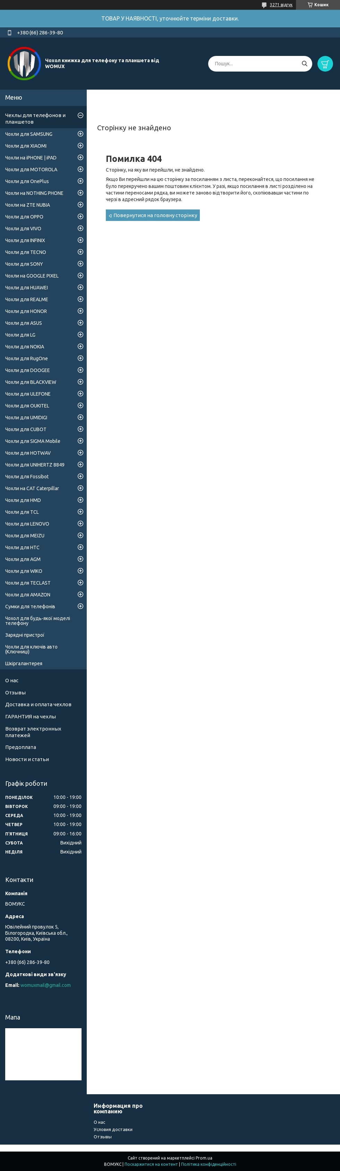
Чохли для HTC (22, 547)
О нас (11, 680)
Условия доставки (113, 1129)
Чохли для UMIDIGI (26, 417)
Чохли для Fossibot (27, 476)
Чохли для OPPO (24, 217)
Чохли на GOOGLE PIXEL (32, 276)
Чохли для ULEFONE (28, 394)
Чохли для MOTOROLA (31, 169)
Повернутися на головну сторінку (155, 215)
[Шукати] (304, 64)
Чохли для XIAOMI (25, 146)
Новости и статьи (27, 759)
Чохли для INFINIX (25, 240)
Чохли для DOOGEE (27, 370)
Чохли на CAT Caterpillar (32, 488)
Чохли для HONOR (26, 311)
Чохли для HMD (23, 500)
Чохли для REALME (26, 299)
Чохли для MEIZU (24, 535)
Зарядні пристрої (24, 635)
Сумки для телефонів (30, 606)
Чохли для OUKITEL (27, 406)
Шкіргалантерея (23, 663)
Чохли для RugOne (26, 358)
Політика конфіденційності (208, 1164)
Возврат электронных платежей (33, 732)
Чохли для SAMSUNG (28, 134)
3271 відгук (281, 4)
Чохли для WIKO (23, 571)
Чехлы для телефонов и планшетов (35, 118)
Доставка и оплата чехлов (38, 704)
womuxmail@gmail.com (45, 985)
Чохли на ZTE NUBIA (27, 205)
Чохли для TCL (22, 512)
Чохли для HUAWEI (26, 287)
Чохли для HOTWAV (28, 453)
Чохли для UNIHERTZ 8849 (35, 465)
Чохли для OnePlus (27, 181)
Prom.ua (204, 1158)
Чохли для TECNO (25, 252)
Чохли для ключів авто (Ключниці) (31, 649)
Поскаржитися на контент (151, 1164)
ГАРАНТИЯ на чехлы (30, 716)
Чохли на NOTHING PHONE (34, 193)
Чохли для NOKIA (24, 346)
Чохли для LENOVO (27, 524)
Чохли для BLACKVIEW (30, 382)
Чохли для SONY (24, 264)
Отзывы (15, 692)
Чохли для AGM (23, 559)
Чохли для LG (20, 335)
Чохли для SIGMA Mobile (32, 441)
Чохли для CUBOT (25, 429)
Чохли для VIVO (23, 228)
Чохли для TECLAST (28, 583)
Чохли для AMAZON (27, 594)
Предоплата (20, 747)
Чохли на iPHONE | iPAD (31, 157)
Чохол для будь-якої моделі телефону (37, 621)
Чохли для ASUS (23, 323)
